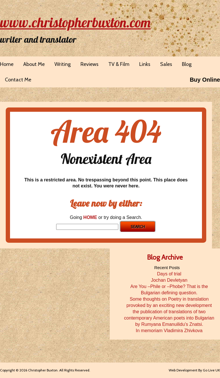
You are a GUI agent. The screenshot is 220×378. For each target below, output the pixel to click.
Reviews (89, 64)
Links (144, 64)
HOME (90, 217)
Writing (62, 64)
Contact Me (18, 80)
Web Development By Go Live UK (194, 370)
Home (6, 64)
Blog (187, 64)
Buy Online (205, 80)
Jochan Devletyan (169, 280)
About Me (34, 64)
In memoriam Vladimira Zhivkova (169, 330)
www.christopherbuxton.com (75, 22)
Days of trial (169, 273)
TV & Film (118, 64)
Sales (166, 64)
